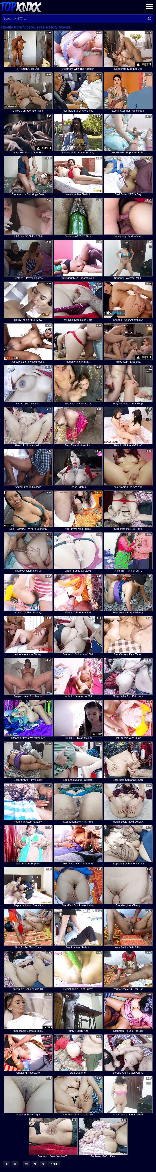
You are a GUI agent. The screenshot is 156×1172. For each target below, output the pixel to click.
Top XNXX (20, 6)
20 (26, 1164)
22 (43, 1164)
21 (34, 1164)
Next (54, 1164)
